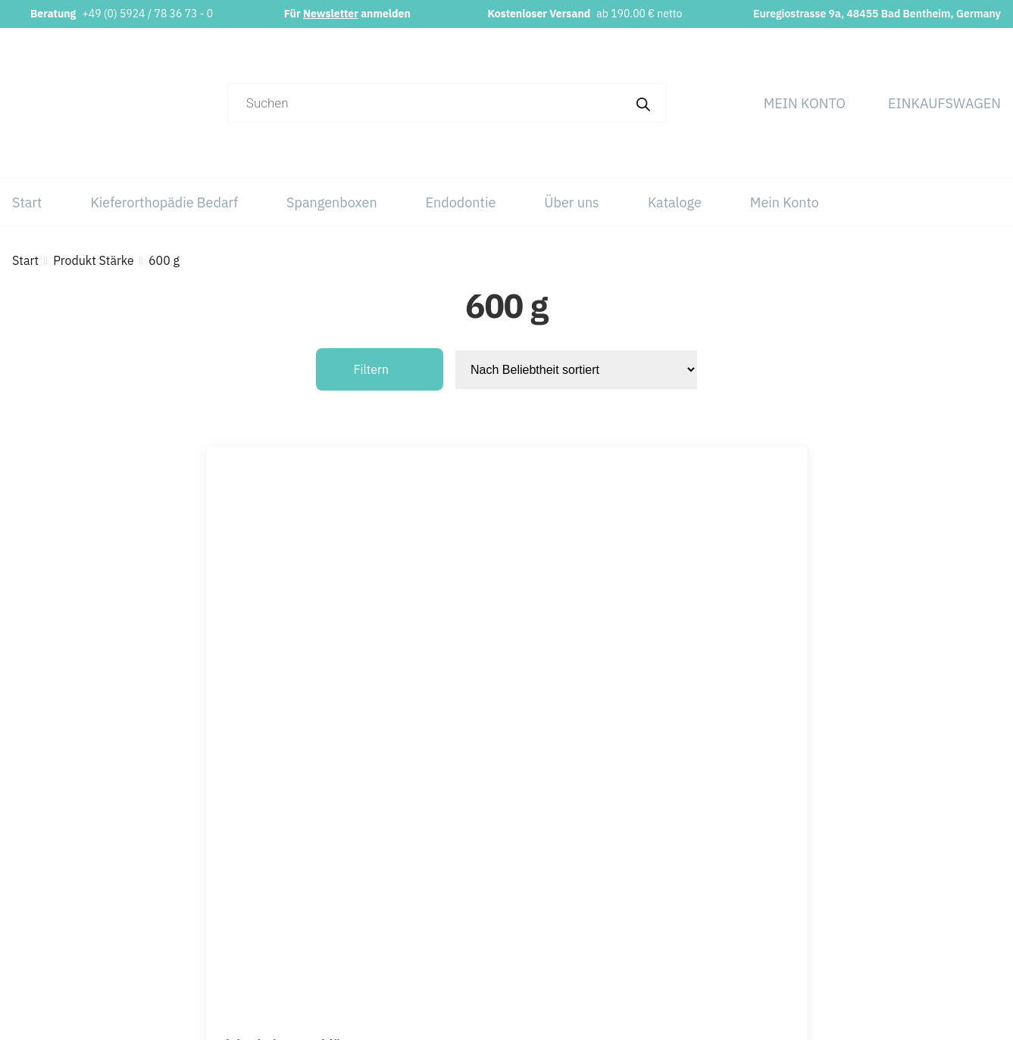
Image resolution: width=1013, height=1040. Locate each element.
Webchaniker (645, 1017)
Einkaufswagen (944, 103)
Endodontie (461, 202)
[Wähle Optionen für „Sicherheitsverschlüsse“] (575, 732)
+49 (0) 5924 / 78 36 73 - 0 (147, 13)
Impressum (911, 834)
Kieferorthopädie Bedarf (164, 202)
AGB (892, 894)
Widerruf (903, 925)
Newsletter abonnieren (407, 918)
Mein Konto (805, 103)
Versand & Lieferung (934, 955)
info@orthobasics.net (403, 834)
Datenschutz (914, 864)
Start (27, 202)
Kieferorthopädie (713, 864)
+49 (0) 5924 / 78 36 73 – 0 (421, 864)
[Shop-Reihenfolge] (576, 369)
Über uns (571, 202)
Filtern (371, 369)
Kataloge (675, 202)
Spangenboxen (331, 202)
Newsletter (330, 13)
